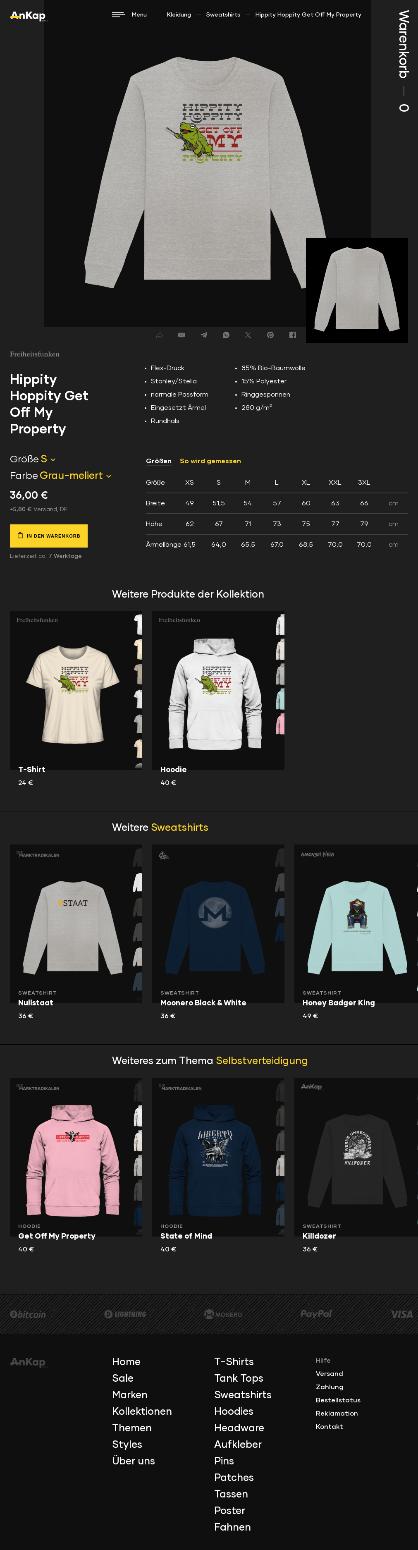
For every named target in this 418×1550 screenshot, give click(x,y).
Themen (132, 1428)
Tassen (231, 1495)
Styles (127, 1445)
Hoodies (233, 1412)
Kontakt (329, 1426)
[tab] (277, 514)
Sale (123, 1379)
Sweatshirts (223, 15)
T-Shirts (234, 1362)
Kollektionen (142, 1412)
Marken (130, 1395)
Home (126, 1362)
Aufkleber (238, 1445)
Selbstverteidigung (262, 1061)
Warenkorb (403, 61)
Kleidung (179, 15)
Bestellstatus (338, 1400)
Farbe (24, 476)
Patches (234, 1478)
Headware (239, 1428)
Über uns (133, 1461)
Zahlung (330, 1387)
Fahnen (232, 1528)
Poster (229, 1511)
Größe (24, 459)
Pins (224, 1461)
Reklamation (337, 1413)
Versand (329, 1374)
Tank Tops (238, 1379)
